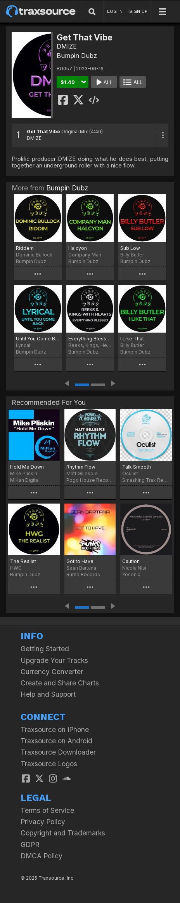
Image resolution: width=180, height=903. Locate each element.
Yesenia (131, 574)
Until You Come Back (38, 339)
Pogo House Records (90, 480)
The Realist (23, 561)
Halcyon (77, 248)
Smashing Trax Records (146, 480)
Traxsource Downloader (58, 752)
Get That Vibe (43, 131)
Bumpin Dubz (77, 55)
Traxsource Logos (49, 764)
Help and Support (48, 694)
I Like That (132, 339)
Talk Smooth (136, 467)
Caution (131, 561)
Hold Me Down (27, 467)
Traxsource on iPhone (55, 729)
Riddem (25, 248)
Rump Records (83, 574)
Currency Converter (52, 672)
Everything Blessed (90, 339)
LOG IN (115, 11)
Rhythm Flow (80, 467)
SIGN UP (138, 11)
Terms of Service (47, 810)
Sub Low (130, 248)
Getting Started (45, 649)
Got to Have (79, 561)
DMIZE (67, 46)
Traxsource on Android (56, 741)
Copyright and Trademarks (63, 833)
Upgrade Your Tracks (54, 660)
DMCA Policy (41, 856)
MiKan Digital (25, 480)
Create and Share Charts (60, 683)
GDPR (30, 844)
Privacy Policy (43, 822)
